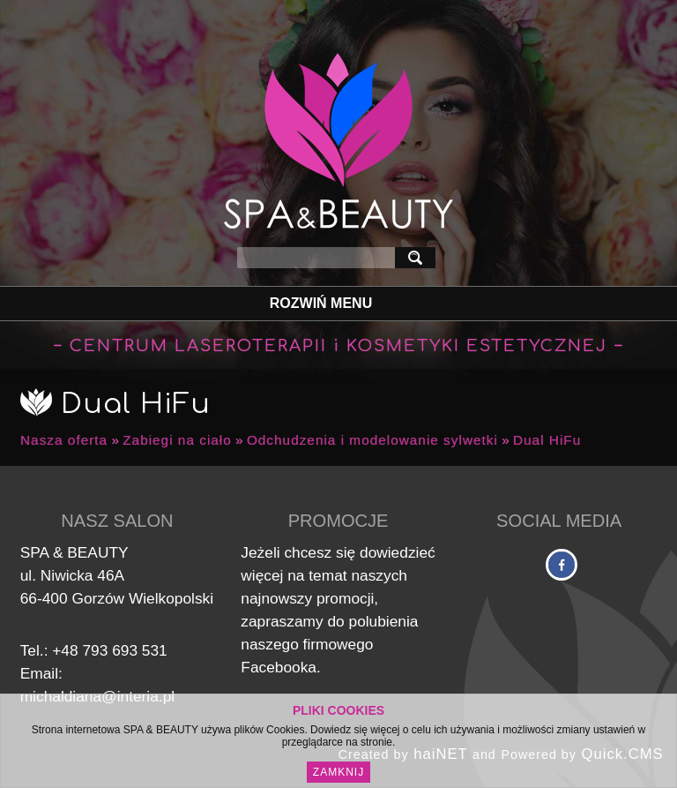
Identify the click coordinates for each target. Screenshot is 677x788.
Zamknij (338, 772)
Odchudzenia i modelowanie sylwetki (372, 439)
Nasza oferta (64, 439)
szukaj (418, 257)
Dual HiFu (547, 439)
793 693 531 (124, 650)
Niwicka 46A (82, 575)
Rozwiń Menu (321, 303)
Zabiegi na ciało (177, 439)
